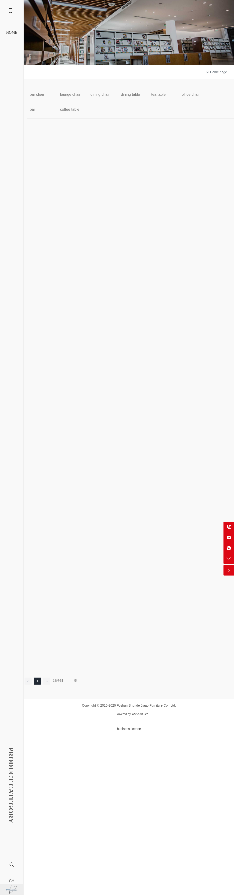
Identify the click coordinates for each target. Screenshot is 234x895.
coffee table (69, 109)
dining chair (100, 94)
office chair (191, 94)
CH (11, 881)
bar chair (37, 94)
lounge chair (70, 94)
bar (32, 109)
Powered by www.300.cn (131, 714)
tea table (158, 94)
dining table (130, 94)
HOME (11, 37)
